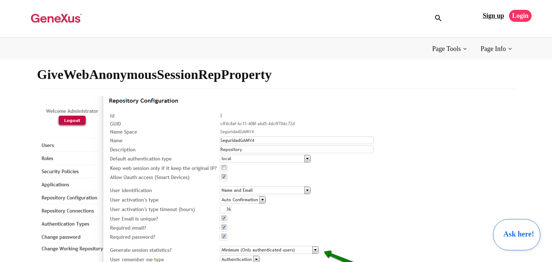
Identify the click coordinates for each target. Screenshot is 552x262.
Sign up (493, 15)
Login (520, 15)
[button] (450, 49)
